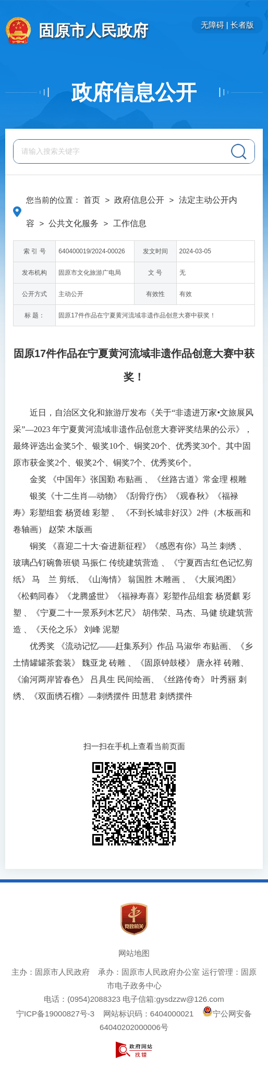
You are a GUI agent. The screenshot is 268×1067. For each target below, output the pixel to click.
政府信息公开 (134, 92)
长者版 (242, 24)
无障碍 (212, 24)
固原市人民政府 (93, 30)
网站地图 (134, 953)
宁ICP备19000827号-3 (55, 1013)
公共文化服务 (73, 223)
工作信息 (130, 223)
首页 (91, 199)
